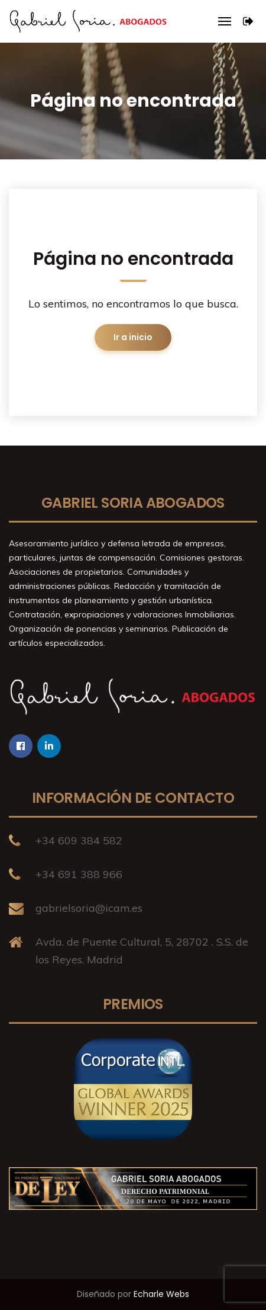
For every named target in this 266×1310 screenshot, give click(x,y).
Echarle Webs (161, 1294)
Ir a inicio (133, 337)
